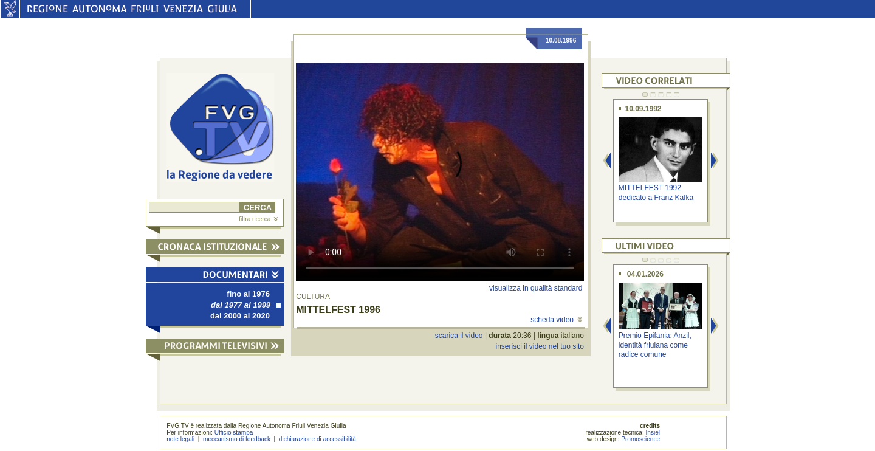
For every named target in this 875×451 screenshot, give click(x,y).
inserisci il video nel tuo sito (539, 346)
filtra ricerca (258, 219)
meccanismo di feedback (236, 439)
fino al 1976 (248, 293)
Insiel (653, 432)
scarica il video (459, 335)
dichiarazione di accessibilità (317, 439)
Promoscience (640, 439)
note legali (180, 439)
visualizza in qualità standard (535, 288)
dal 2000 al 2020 (240, 315)
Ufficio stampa (233, 432)
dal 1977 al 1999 (246, 304)
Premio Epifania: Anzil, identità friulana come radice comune (655, 345)
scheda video (556, 319)
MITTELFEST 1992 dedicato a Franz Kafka (656, 192)
